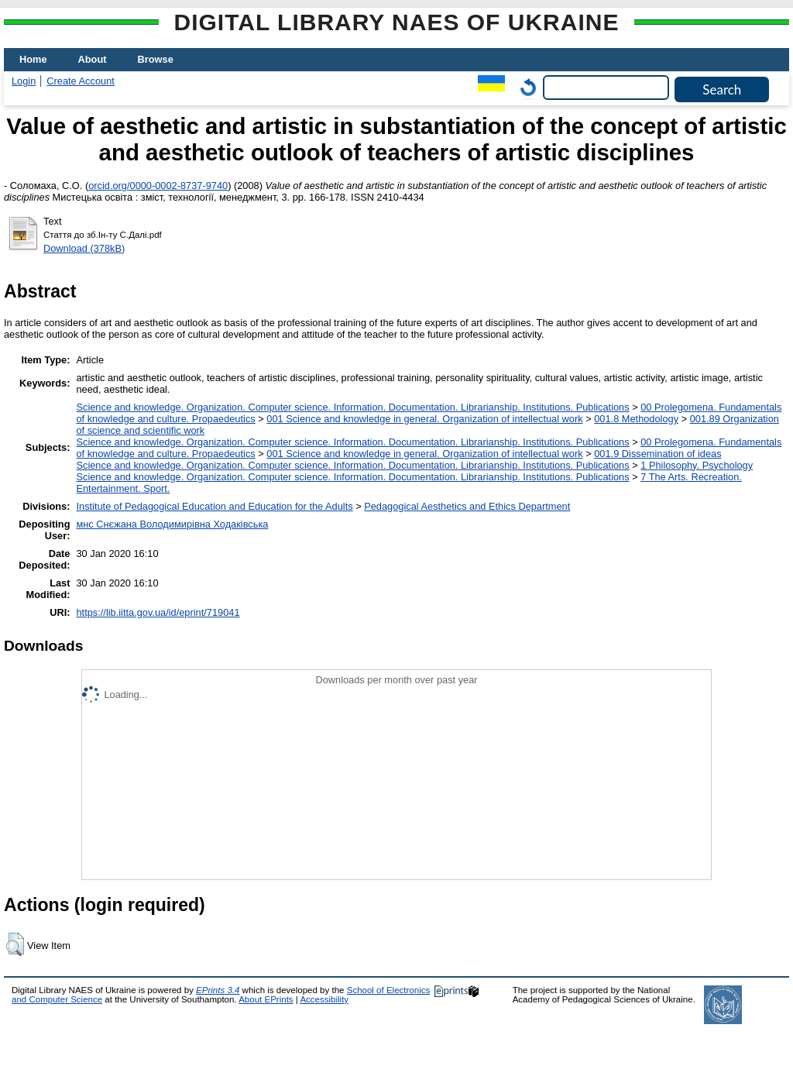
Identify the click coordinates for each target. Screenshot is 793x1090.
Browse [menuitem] (155, 59)
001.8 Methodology (636, 419)
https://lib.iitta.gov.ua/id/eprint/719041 (157, 612)
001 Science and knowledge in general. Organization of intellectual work (424, 419)
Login (24, 81)
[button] (15, 944)
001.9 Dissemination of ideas (657, 453)
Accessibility (324, 999)
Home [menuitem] (33, 59)
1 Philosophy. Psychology (696, 465)
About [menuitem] (92, 59)
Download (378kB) (84, 248)
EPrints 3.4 (217, 990)
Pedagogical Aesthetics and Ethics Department (467, 506)
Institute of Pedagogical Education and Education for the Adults (214, 506)
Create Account (80, 81)
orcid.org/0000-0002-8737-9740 (158, 185)
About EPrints (266, 999)
